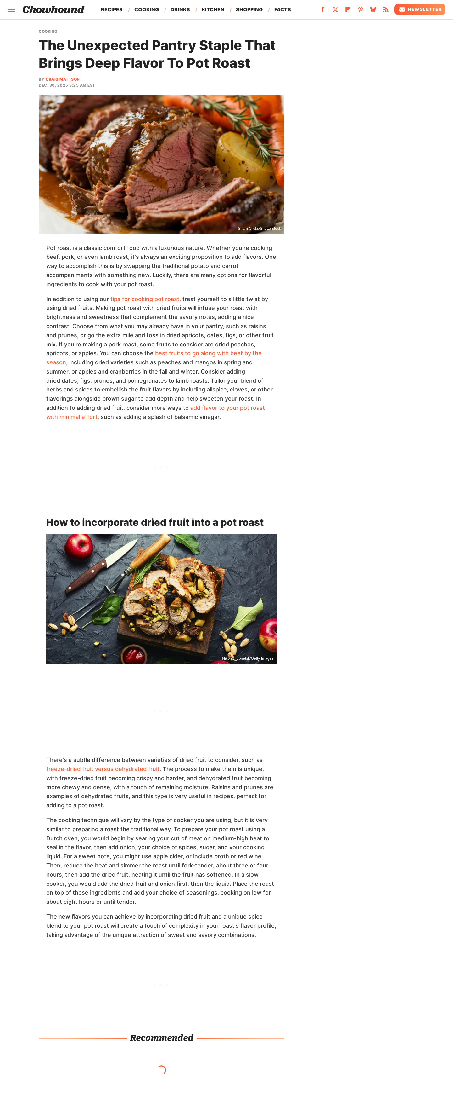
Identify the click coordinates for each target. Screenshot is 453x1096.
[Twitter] (335, 11)
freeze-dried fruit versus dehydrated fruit (102, 769)
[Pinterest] (360, 11)
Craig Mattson (63, 79)
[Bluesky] (373, 11)
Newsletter (420, 9)
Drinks (180, 9)
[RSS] (385, 11)
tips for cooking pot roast (144, 299)
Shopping (249, 9)
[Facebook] (323, 11)
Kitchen (213, 9)
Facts (282, 9)
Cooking (146, 9)
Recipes (112, 9)
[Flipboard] (348, 11)
